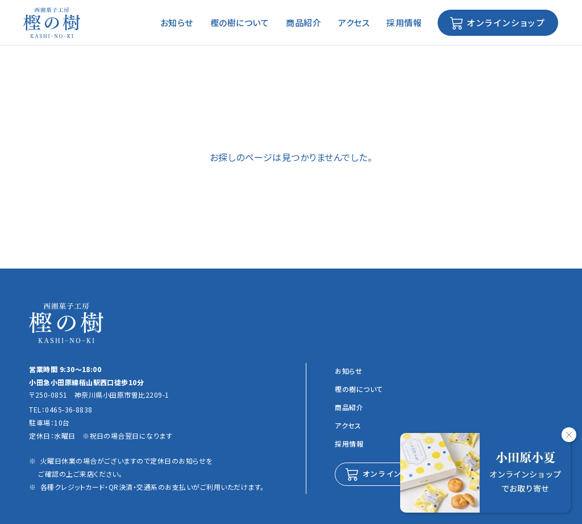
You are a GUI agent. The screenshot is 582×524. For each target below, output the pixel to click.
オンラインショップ (505, 22)
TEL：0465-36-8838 (61, 409)
